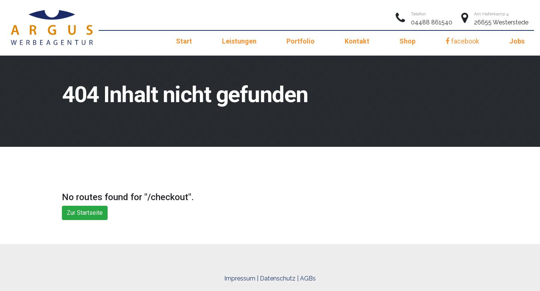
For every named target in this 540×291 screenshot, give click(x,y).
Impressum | (241, 278)
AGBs (308, 278)
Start (184, 41)
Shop (407, 41)
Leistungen (239, 41)
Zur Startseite (85, 212)
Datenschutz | (279, 278)
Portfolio (300, 41)
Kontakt (357, 41)
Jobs (517, 41)
